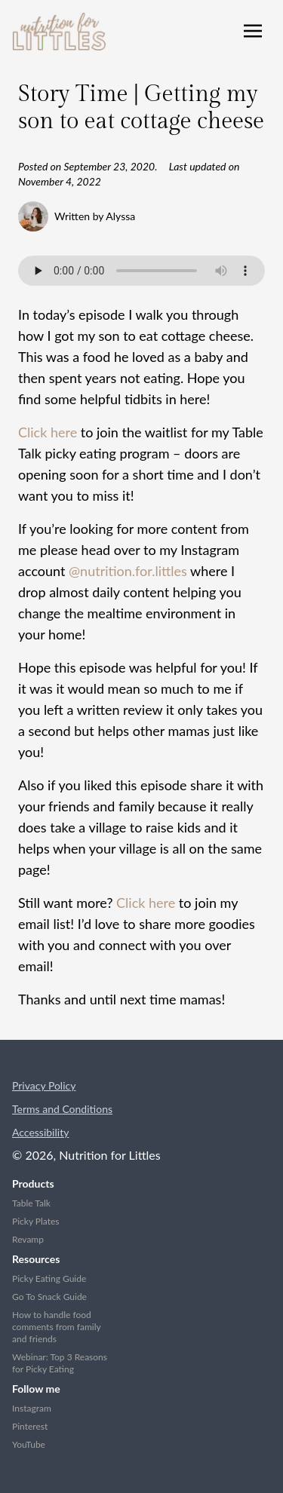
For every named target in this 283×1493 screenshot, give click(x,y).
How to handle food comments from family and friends (56, 1326)
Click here (47, 432)
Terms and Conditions (62, 1108)
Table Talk (31, 1203)
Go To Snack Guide (49, 1296)
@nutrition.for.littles (128, 571)
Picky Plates (36, 1221)
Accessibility (40, 1132)
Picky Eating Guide (49, 1278)
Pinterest (30, 1426)
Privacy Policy (43, 1085)
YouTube (28, 1444)
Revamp (28, 1239)
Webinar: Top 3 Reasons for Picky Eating (59, 1363)
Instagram (31, 1408)
